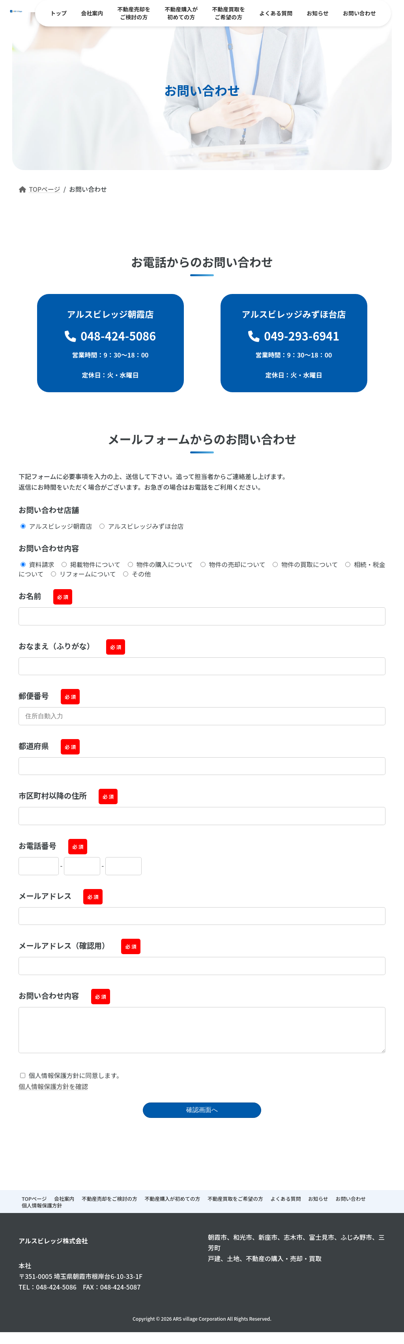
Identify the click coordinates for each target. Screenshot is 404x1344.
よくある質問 (285, 1206)
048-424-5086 (110, 336)
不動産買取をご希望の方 (235, 1206)
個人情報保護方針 (42, 1213)
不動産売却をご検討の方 (109, 1206)
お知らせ (318, 1206)
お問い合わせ (351, 1206)
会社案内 (64, 1206)
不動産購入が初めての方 (172, 1206)
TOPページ (34, 1206)
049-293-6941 (294, 336)
